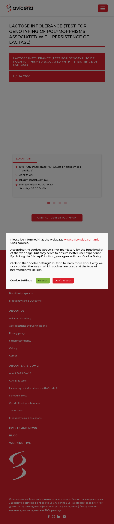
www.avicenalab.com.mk (81, 239)
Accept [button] (42, 280)
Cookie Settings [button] (21, 280)
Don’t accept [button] (63, 280)
